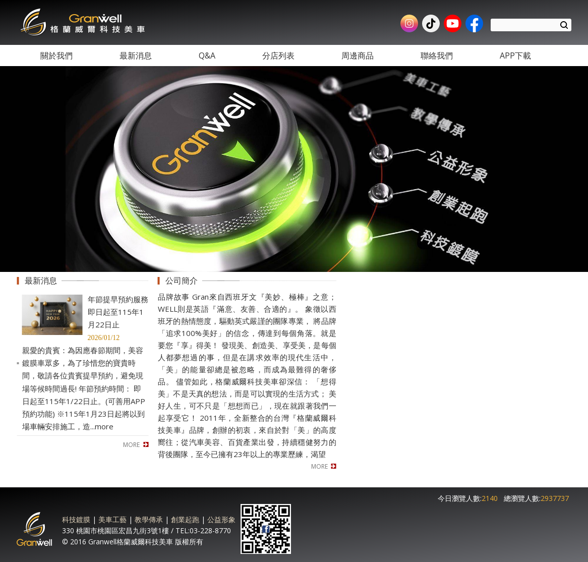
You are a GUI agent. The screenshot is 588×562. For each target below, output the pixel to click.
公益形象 (221, 519)
